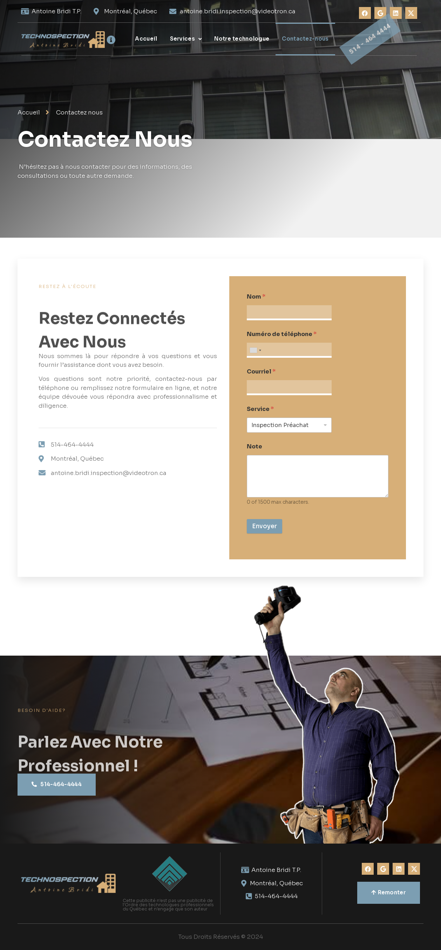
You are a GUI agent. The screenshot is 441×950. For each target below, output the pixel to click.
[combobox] (255, 350)
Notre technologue (241, 38)
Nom (256, 296)
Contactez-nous (305, 38)
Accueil (146, 38)
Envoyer (264, 526)
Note (254, 446)
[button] (57, 785)
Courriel (261, 371)
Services (186, 39)
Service (260, 409)
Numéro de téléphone (282, 334)
